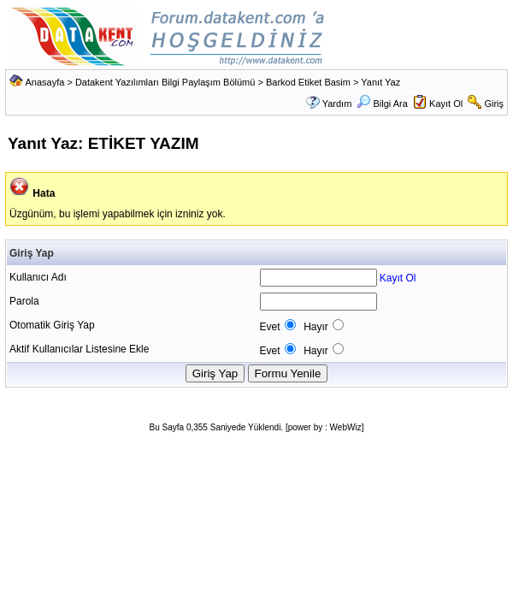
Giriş (494, 103)
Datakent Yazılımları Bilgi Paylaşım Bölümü (165, 82)
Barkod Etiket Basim (308, 82)
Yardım (337, 103)
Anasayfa (44, 82)
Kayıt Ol (446, 103)
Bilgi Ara (382, 103)
